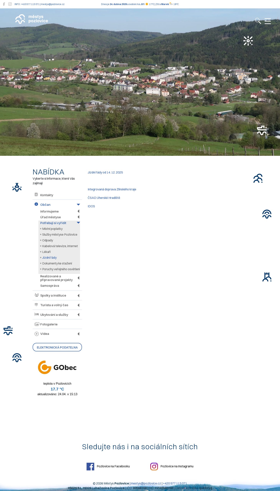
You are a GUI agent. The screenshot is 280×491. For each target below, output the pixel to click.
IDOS (91, 206)
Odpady (47, 240)
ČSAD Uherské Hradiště (104, 198)
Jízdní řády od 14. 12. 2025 (105, 172)
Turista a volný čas (51, 305)
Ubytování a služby (51, 315)
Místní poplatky (52, 229)
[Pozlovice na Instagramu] (10, 4)
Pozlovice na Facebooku (108, 466)
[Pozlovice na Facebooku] (4, 4)
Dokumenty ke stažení (57, 263)
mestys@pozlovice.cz (146, 483)
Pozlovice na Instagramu (171, 466)
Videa (42, 334)
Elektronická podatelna (57, 347)
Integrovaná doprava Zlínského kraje (112, 189)
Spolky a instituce (50, 295)
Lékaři (46, 252)
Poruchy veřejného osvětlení (61, 269)
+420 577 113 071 (175, 483)
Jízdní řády (49, 257)
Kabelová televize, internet (60, 246)
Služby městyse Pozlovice (59, 234)
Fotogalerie (46, 324)
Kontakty (44, 195)
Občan (42, 205)
